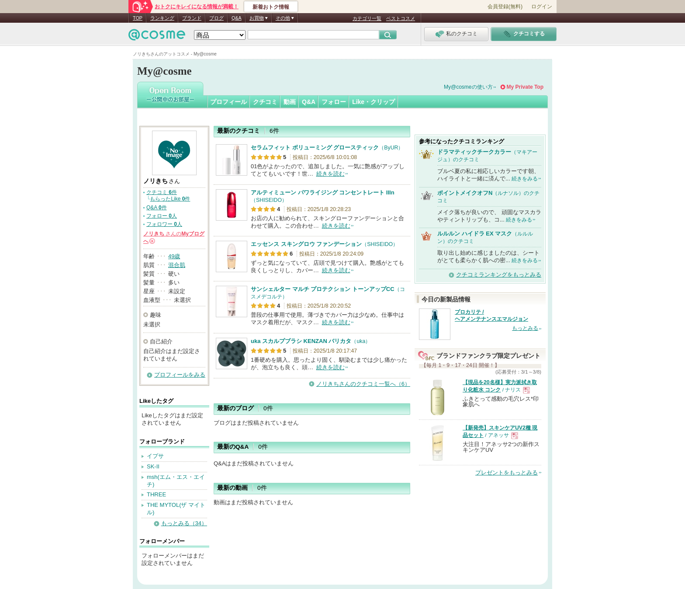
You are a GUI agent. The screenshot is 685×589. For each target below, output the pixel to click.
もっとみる (525, 328)
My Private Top (525, 87)
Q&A (237, 18)
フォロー (334, 101)
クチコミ (265, 101)
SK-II (153, 466)
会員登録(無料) (505, 6)
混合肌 (176, 265)
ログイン (541, 6)
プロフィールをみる (179, 374)
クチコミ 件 (161, 192)
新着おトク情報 (271, 7)
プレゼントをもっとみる (506, 472)
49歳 (174, 256)
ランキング (162, 18)
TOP (137, 18)
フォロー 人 (161, 216)
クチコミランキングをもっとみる (498, 274)
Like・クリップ (373, 101)
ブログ (216, 18)
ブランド (191, 18)
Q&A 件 (156, 207)
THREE (156, 494)
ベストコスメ (400, 18)
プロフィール (228, 101)
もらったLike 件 (170, 199)
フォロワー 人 (164, 224)
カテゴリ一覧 (367, 18)
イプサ (155, 456)
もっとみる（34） (184, 523)
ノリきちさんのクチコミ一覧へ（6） (363, 384)
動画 (290, 101)
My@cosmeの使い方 (468, 87)
